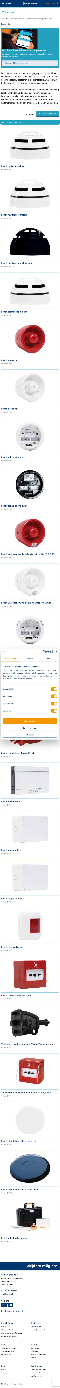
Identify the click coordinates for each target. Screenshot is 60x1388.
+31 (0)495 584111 (9, 1290)
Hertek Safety (36, 1327)
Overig (4, 1344)
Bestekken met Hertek (8, 1348)
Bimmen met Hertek (8, 1351)
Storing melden (52, 3)
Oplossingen (35, 1348)
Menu (8, 3)
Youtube (11, 1305)
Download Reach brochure (16, 63)
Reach (50, 19)
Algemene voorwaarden (9, 1336)
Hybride (44, 19)
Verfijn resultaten (47, 114)
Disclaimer (4, 1384)
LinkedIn (3, 1305)
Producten (4, 19)
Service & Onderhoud (38, 1354)
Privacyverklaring (17, 1384)
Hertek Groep (7, 1323)
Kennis (33, 1358)
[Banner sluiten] (56, 652)
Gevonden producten (11, 122)
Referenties (5, 1373)
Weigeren (30, 735)
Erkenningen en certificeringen (11, 1333)
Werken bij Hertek (7, 1330)
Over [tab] (49, 658)
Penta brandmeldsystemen (30, 19)
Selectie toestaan (30, 728)
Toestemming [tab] (10, 658)
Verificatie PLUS (6, 1354)
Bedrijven (35, 1323)
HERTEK (30, 3)
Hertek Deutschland (38, 1330)
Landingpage (37, 1366)
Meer (30, 12)
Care (3, 1366)
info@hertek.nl (7, 1294)
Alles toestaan (30, 721)
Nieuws (3, 1327)
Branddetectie (15, 19)
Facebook (7, 1305)
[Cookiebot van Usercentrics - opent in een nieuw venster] (42, 651)
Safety (34, 1344)
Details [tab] (30, 658)
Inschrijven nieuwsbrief (12, 1311)
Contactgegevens (9, 1275)
